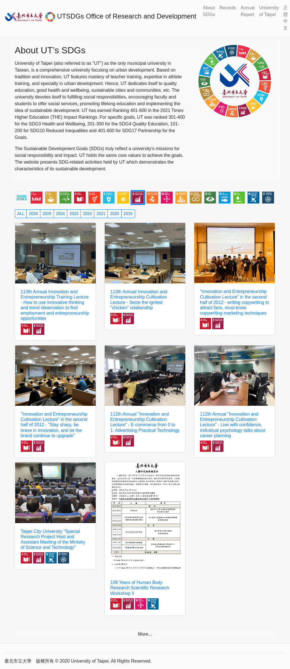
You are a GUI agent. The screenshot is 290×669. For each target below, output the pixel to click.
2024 (60, 213)
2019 (128, 213)
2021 (101, 213)
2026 (33, 213)
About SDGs (209, 11)
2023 (74, 213)
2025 (47, 213)
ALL (20, 213)
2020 (114, 213)
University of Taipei (269, 11)
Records (228, 7)
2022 (87, 213)
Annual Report (248, 11)
